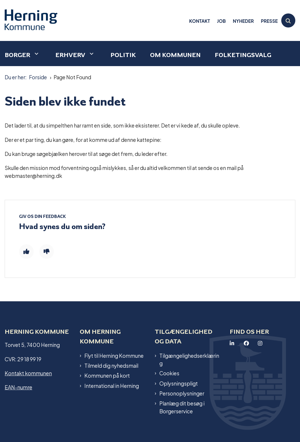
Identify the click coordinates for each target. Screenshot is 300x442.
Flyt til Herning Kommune (114, 355)
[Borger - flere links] (35, 53)
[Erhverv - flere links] (90, 53)
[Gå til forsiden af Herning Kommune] (28, 20)
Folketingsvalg (243, 55)
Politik (123, 55)
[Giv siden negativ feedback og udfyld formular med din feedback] (46, 251)
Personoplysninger (181, 393)
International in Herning (111, 385)
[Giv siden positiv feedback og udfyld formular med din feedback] (26, 251)
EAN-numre (18, 387)
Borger (17, 55)
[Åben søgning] (288, 20)
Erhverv (70, 55)
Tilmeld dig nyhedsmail (111, 365)
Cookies (169, 373)
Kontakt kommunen (28, 373)
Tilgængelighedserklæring (189, 359)
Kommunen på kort (107, 375)
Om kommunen (175, 55)
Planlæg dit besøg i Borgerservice (181, 407)
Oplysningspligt (178, 383)
